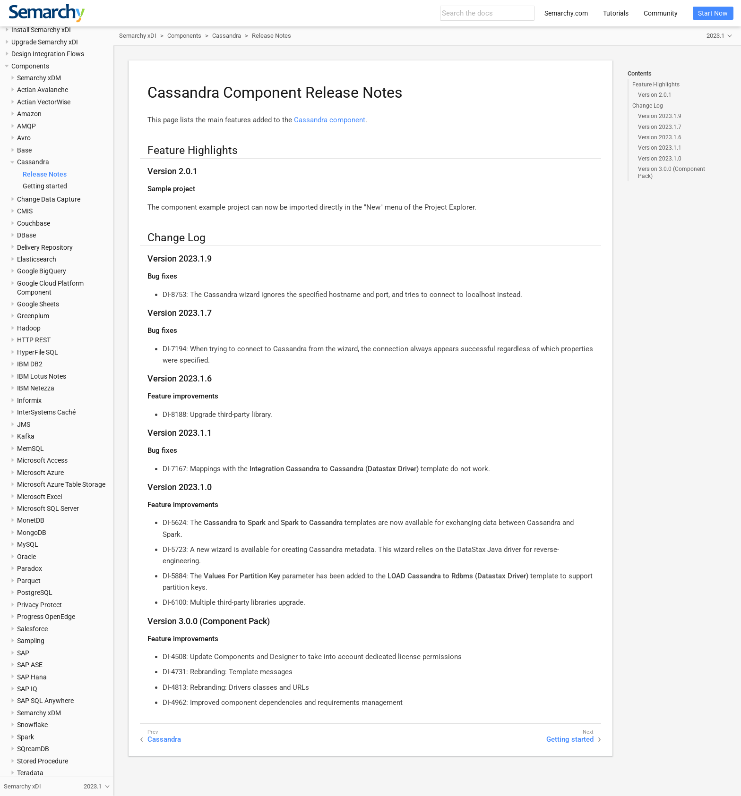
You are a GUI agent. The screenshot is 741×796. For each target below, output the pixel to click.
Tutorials (616, 13)
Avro (24, 138)
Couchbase (33, 223)
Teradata (30, 773)
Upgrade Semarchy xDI (44, 42)
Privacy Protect (39, 605)
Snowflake (32, 724)
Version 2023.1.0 (659, 158)
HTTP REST (34, 340)
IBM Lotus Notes (41, 376)
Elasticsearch (36, 259)
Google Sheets (38, 304)
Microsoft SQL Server (48, 508)
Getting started (45, 186)
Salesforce (32, 629)
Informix (29, 400)
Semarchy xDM (39, 78)
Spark (25, 737)
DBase (26, 235)
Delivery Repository (45, 247)
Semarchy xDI (137, 35)
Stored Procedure (42, 761)
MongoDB (31, 532)
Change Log (647, 105)
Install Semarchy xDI (41, 30)
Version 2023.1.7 (659, 127)
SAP (23, 653)
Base (24, 150)
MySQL (27, 544)
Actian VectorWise (43, 102)
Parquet (29, 580)
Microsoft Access (42, 460)
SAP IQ (27, 689)
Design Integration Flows (47, 54)
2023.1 (715, 35)
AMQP (26, 126)
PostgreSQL (34, 592)
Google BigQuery (41, 271)
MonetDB (30, 520)
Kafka (25, 436)
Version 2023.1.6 (659, 137)
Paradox (29, 568)
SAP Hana (32, 677)
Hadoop (29, 328)
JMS (23, 424)
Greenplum (33, 316)
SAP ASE (30, 665)
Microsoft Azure (40, 472)
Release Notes (45, 174)
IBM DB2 (30, 364)
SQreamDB (33, 749)
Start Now (713, 13)
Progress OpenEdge (46, 616)
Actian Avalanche (42, 89)
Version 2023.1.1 (659, 147)
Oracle (26, 556)
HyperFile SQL (37, 352)
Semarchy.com (566, 13)
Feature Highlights (656, 84)
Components (30, 66)
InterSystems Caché (46, 412)
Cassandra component (329, 120)
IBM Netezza (35, 388)
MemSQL (30, 448)
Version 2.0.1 (655, 95)
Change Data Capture (48, 199)
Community (661, 13)
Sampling (30, 640)
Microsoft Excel (39, 496)
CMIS (25, 211)
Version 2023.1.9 (659, 116)
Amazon (29, 114)
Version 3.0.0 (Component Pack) (671, 172)
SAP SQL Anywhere (45, 700)
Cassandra (33, 162)
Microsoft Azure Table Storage (61, 484)
